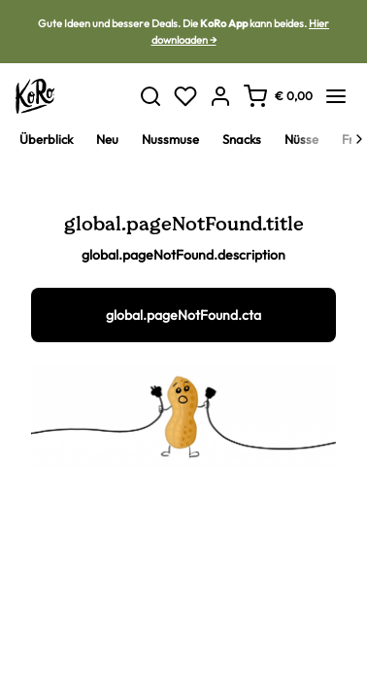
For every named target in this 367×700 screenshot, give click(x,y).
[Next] (359, 139)
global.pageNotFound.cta (183, 315)
